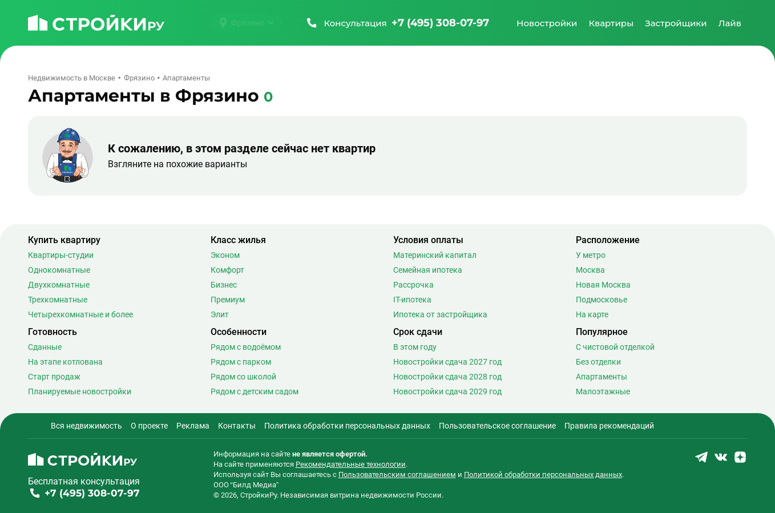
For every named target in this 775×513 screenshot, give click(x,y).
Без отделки (598, 361)
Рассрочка (413, 284)
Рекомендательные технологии (351, 464)
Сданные (45, 347)
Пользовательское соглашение (497, 425)
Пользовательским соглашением (397, 474)
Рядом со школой (243, 376)
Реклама (192, 425)
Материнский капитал (435, 255)
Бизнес (224, 284)
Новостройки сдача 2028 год (447, 376)
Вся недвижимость (86, 425)
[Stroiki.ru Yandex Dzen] (740, 460)
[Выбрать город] (245, 23)
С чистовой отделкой (615, 347)
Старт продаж (54, 376)
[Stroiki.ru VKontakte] (721, 460)
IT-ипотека (412, 299)
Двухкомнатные (59, 284)
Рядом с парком (241, 361)
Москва (590, 269)
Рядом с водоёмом (246, 347)
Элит (220, 314)
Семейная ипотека (427, 269)
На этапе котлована (65, 361)
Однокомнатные (59, 269)
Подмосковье (601, 299)
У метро (591, 255)
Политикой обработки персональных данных (543, 474)
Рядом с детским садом (254, 391)
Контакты (237, 425)
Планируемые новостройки (79, 391)
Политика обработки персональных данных (347, 425)
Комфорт (227, 269)
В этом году (415, 347)
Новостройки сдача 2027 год (447, 361)
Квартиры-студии (61, 255)
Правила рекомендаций (609, 425)
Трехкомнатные (57, 299)
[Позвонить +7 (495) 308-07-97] (397, 23)
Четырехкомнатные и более (80, 314)
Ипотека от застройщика (440, 314)
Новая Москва (603, 284)
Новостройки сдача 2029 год (447, 391)
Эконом (225, 255)
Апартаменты (601, 376)
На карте (592, 314)
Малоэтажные (603, 391)
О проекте (149, 425)
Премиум (228, 299)
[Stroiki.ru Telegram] (701, 460)
